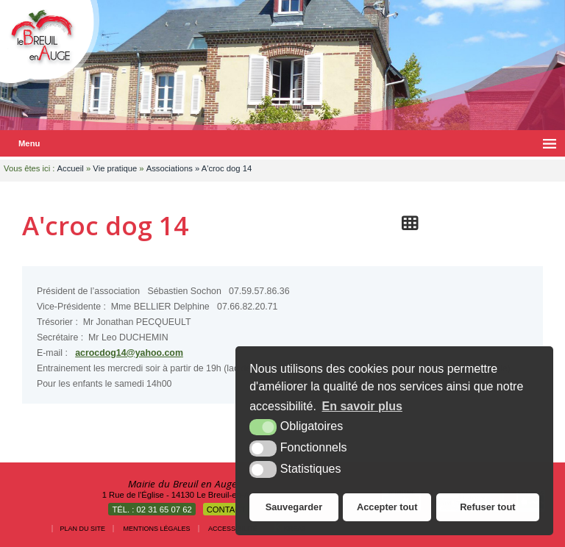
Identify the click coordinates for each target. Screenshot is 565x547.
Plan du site (83, 528)
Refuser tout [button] (487, 506)
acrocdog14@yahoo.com (129, 353)
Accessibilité (232, 528)
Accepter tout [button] (387, 506)
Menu (29, 143)
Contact (226, 509)
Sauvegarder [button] (294, 506)
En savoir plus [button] (362, 406)
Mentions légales (157, 528)
